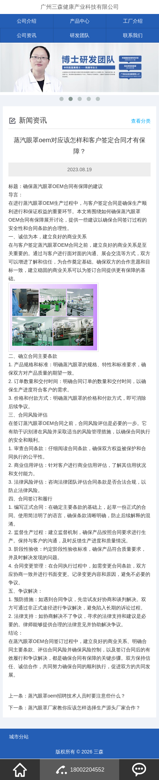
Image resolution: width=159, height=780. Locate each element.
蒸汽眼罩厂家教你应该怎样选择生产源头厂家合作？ (84, 707)
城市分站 (19, 736)
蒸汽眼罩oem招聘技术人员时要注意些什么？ (76, 696)
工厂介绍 (133, 21)
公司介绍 (26, 21)
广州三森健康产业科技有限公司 (80, 7)
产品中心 (79, 21)
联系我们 (133, 35)
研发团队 (79, 35)
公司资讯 (26, 35)
